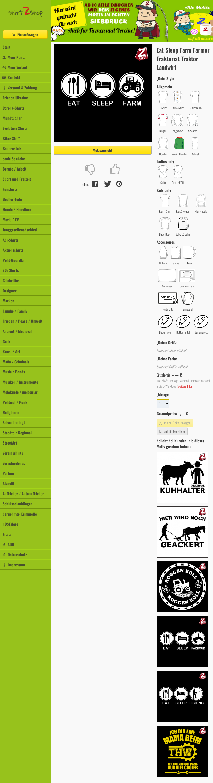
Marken (8, 300)
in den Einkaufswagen (174, 422)
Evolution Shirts (15, 128)
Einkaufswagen (24, 34)
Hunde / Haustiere (17, 209)
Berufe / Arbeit (14, 169)
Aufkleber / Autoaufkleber (23, 493)
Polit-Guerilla (13, 260)
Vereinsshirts (13, 453)
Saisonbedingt (14, 422)
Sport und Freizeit (17, 179)
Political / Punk (15, 402)
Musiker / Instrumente (20, 382)
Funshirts (10, 189)
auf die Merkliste (171, 431)
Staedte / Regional (17, 432)
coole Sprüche (14, 158)
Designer (10, 290)
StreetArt (10, 443)
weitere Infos (185, 386)
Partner (8, 473)
